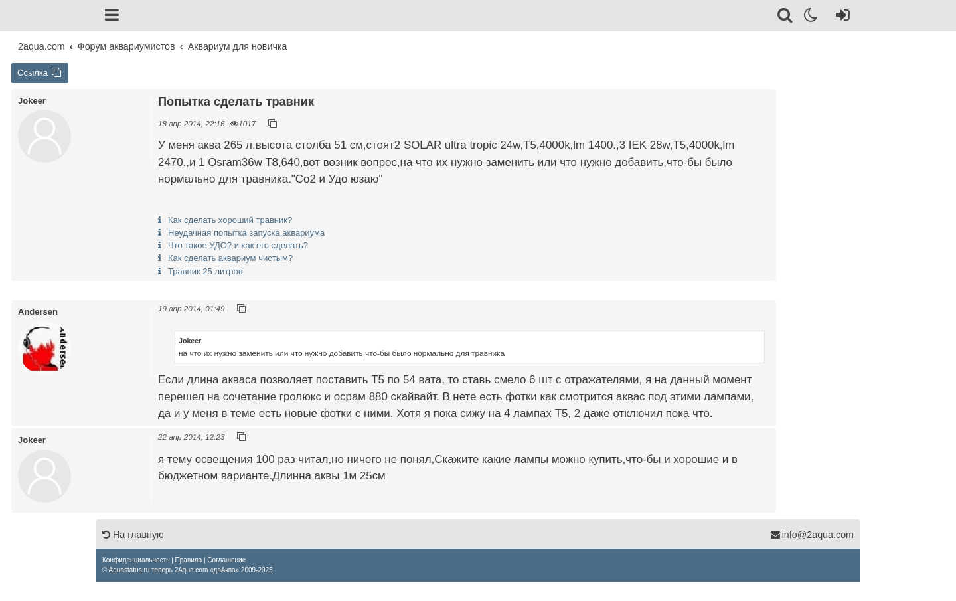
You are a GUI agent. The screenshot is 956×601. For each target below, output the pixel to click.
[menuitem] (135, 560)
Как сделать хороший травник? (230, 220)
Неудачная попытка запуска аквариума (246, 233)
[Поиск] (785, 17)
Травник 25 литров (205, 271)
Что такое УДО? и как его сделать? (238, 245)
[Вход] (840, 17)
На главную (133, 534)
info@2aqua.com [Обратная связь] (812, 534)
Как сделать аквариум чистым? (230, 258)
